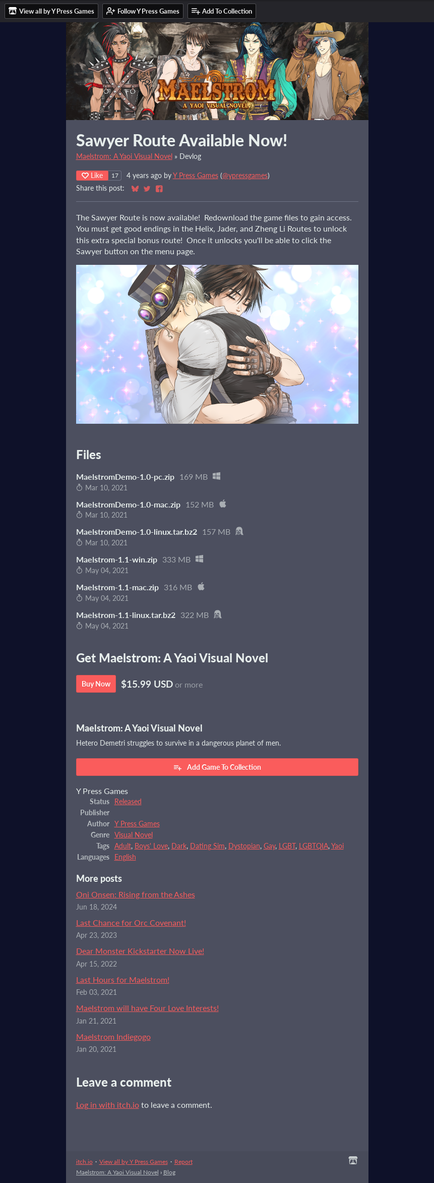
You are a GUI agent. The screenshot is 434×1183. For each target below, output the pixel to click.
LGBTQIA (313, 846)
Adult (122, 846)
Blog (169, 1172)
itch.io (84, 1161)
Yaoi (337, 846)
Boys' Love (151, 846)
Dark (179, 846)
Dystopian (244, 846)
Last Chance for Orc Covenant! (131, 922)
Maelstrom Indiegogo (113, 1036)
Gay (269, 846)
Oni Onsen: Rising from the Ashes (135, 894)
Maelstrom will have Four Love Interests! (147, 1007)
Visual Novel (133, 835)
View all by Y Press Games (133, 1161)
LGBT (287, 846)
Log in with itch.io (107, 1104)
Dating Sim (207, 846)
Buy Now (96, 684)
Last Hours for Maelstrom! (122, 979)
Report (183, 1161)
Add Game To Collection (217, 767)
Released (128, 802)
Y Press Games (195, 176)
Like (92, 175)
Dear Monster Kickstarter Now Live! (140, 950)
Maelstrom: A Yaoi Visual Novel (124, 156)
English (125, 857)
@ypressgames (245, 176)
